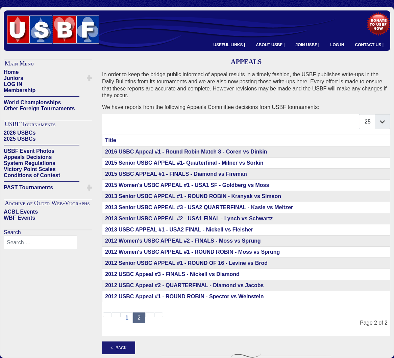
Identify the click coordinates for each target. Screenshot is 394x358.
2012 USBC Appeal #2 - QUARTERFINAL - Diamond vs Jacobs (184, 285)
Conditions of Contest (32, 175)
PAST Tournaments (28, 187)
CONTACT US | (369, 45)
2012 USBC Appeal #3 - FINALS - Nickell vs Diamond (172, 274)
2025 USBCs (19, 139)
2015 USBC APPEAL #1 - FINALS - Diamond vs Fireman (176, 174)
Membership (19, 90)
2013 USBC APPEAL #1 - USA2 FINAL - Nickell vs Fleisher (179, 229)
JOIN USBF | (307, 45)
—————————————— (41, 96)
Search (12, 232)
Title (110, 140)
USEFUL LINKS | (229, 45)
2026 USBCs (19, 133)
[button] (89, 78)
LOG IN (337, 45)
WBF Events (19, 218)
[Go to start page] (107, 314)
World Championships (32, 102)
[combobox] (40, 243)
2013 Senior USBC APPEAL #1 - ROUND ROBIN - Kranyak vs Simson (193, 196)
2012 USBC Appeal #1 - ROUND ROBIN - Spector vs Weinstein (184, 296)
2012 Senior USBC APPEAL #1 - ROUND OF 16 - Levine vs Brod (186, 263)
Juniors (13, 78)
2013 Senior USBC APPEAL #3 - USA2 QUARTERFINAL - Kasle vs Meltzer (199, 207)
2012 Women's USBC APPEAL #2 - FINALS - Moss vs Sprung (183, 241)
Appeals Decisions (28, 157)
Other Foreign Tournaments (39, 108)
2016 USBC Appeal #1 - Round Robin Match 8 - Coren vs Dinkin (186, 152)
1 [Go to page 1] (126, 318)
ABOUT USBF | (270, 45)
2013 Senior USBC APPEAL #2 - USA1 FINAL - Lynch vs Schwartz (189, 218)
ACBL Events (21, 212)
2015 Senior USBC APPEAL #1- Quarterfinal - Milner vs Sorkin (184, 163)
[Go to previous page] (116, 314)
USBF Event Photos (29, 151)
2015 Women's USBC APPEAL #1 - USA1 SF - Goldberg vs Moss (187, 185)
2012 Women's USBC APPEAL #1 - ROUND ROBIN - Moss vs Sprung (192, 252)
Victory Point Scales (30, 169)
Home (11, 72)
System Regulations (29, 163)
